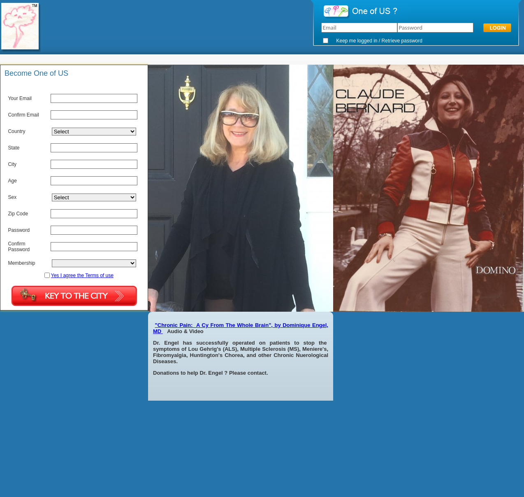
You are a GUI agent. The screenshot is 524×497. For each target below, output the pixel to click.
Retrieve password (402, 41)
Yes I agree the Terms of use (82, 275)
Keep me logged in (356, 41)
